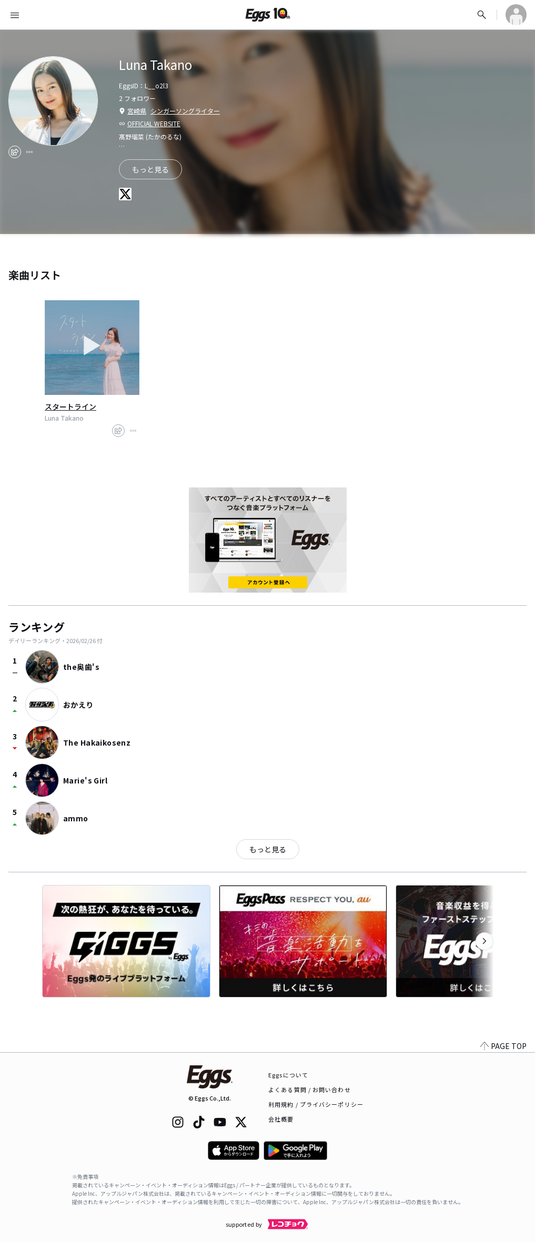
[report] (29, 152)
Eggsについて (288, 1075)
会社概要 (281, 1119)
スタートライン (70, 406)
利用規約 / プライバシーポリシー (316, 1104)
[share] (14, 152)
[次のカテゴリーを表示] (484, 941)
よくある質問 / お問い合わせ (309, 1089)
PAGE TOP (503, 1046)
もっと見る (150, 169)
